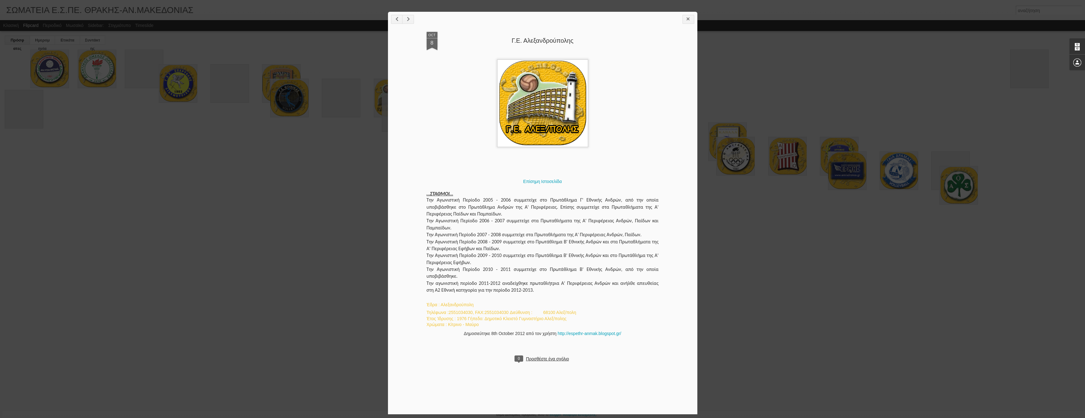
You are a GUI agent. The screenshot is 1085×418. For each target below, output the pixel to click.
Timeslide (144, 25)
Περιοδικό (52, 25)
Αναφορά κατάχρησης (579, 414)
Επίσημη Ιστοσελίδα (542, 181)
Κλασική (11, 25)
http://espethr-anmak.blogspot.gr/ (589, 333)
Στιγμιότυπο (119, 25)
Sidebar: (96, 25)
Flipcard (31, 25)
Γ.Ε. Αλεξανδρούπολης (543, 40)
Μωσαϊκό (75, 25)
